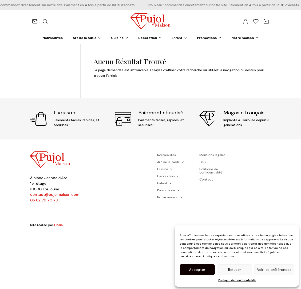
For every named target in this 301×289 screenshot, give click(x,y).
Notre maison (242, 38)
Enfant (177, 38)
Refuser (234, 269)
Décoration (147, 38)
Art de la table (84, 38)
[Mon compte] (245, 21)
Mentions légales (212, 155)
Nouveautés (53, 38)
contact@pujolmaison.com (54, 194)
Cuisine (117, 38)
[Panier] (266, 21)
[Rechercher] (45, 21)
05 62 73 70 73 (44, 200)
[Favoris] (256, 21)
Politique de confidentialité (237, 280)
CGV (203, 162)
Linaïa (58, 225)
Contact (206, 179)
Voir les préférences (274, 269)
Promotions (207, 38)
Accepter (197, 269)
